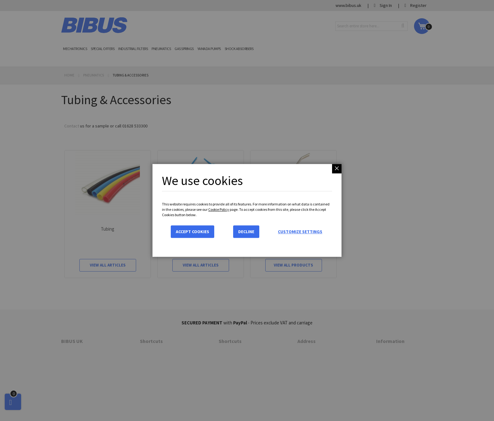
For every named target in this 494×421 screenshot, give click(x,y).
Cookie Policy (218, 209)
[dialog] (247, 210)
